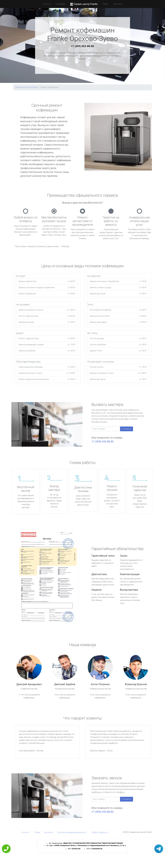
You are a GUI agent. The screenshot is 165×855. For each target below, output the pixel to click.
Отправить (126, 429)
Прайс (105, 4)
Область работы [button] (99, 832)
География (60, 4)
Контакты (117, 4)
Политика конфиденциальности (71, 832)
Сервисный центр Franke (26, 87)
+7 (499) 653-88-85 (82, 46)
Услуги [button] (46, 4)
